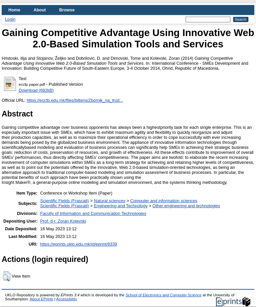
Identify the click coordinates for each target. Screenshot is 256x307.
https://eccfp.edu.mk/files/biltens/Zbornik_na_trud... (75, 100)
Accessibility (66, 299)
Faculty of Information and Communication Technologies (93, 213)
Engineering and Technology (120, 205)
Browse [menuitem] (67, 9)
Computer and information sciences (163, 200)
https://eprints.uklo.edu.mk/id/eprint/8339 (78, 244)
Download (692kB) (36, 90)
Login (10, 19)
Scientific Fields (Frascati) (64, 200)
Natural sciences (109, 200)
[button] (6, 276)
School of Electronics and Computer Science (164, 295)
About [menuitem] (40, 9)
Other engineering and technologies (186, 205)
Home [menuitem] (14, 9)
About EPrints (41, 299)
